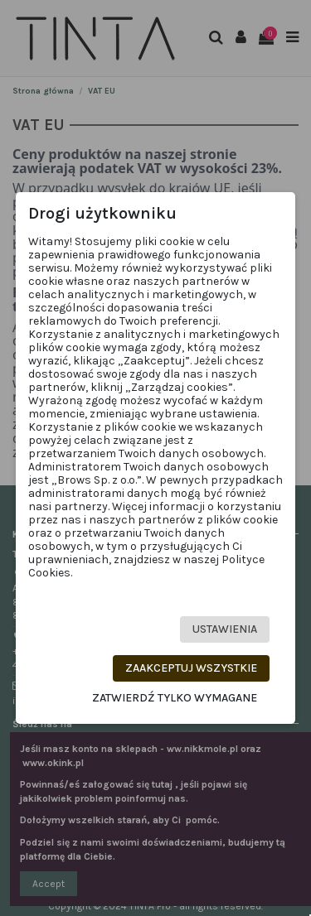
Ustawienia (224, 629)
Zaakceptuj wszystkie (191, 668)
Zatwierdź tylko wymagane (174, 698)
